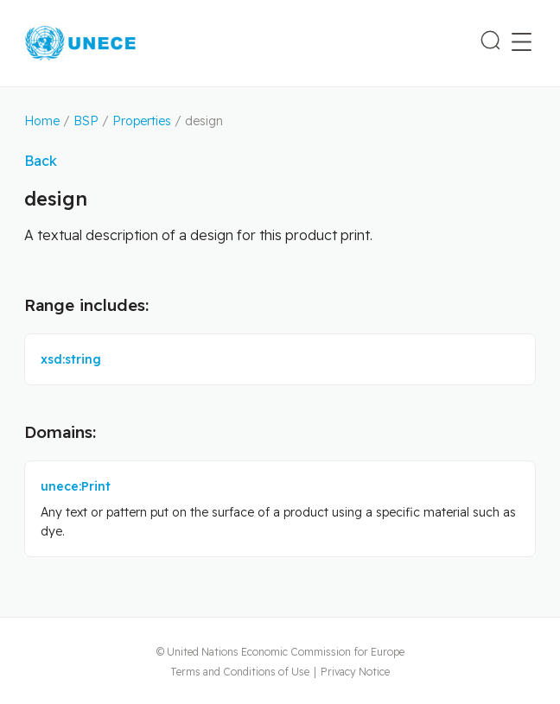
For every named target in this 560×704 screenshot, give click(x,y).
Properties (141, 121)
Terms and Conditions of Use (239, 671)
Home (42, 121)
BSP (86, 121)
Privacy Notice (355, 671)
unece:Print (76, 486)
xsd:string (71, 359)
